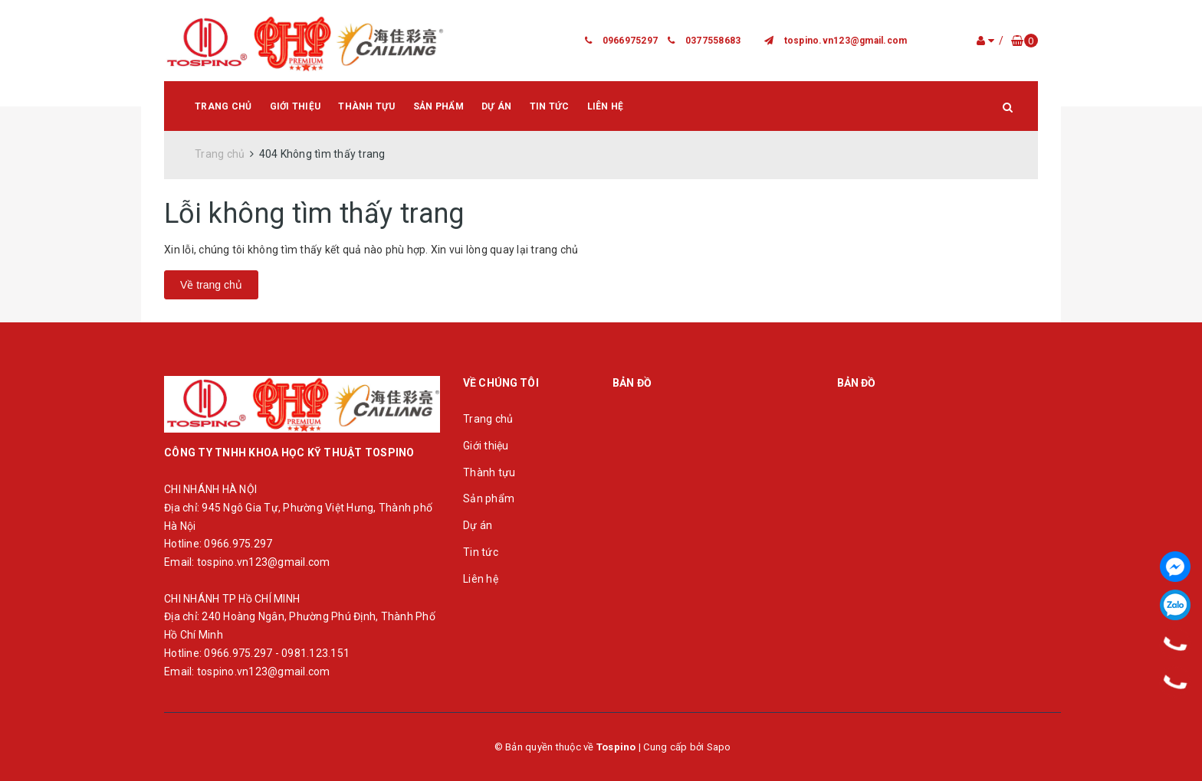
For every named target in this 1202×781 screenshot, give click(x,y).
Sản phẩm (438, 106)
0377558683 (713, 40)
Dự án (496, 106)
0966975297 (630, 40)
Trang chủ (223, 106)
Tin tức (550, 106)
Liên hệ (605, 106)
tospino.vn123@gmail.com (846, 40)
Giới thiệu (295, 106)
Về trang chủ (211, 285)
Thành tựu (366, 106)
